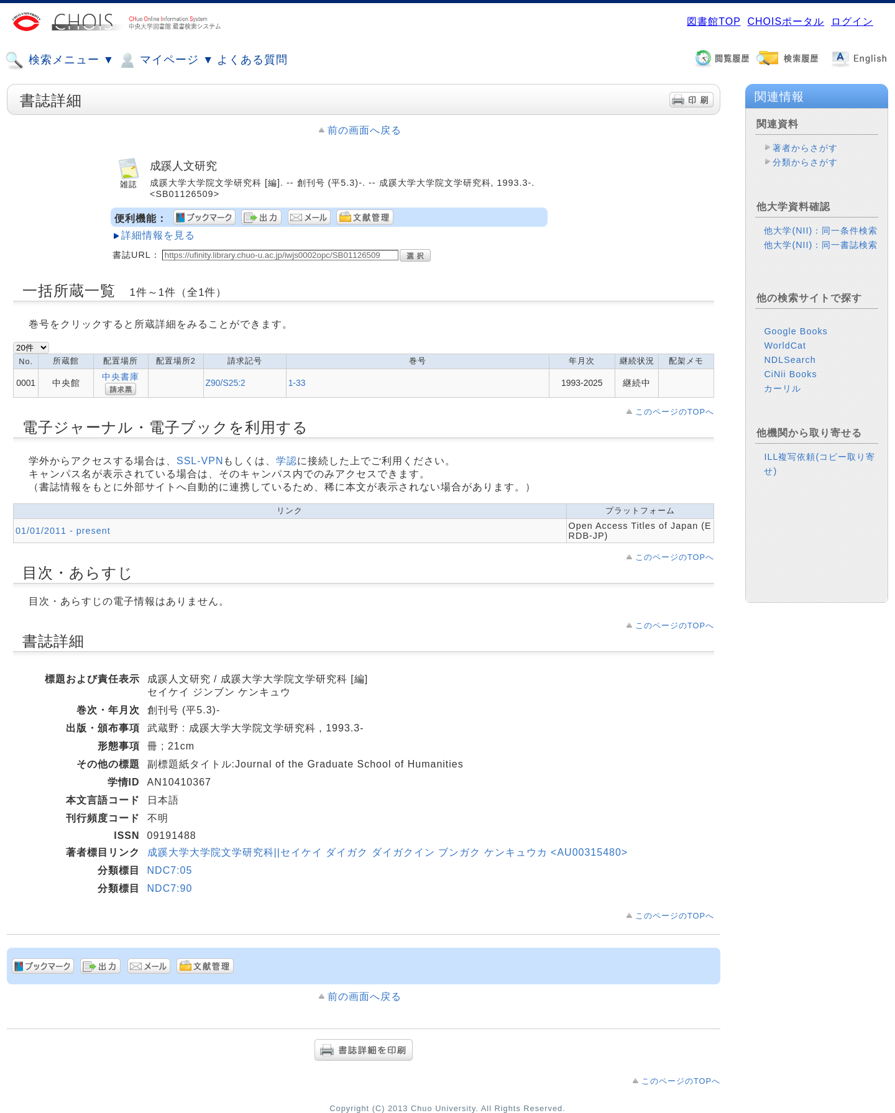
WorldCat (785, 345)
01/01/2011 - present (63, 531)
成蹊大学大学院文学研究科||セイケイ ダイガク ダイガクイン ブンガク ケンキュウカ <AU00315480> (387, 852)
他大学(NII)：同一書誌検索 (821, 245)
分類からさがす (805, 162)
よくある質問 (252, 59)
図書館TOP (713, 21)
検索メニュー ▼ (59, 60)
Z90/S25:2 (226, 383)
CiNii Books (790, 374)
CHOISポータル (785, 21)
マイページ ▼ (165, 60)
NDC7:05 (170, 870)
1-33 (297, 383)
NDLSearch (789, 360)
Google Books (795, 331)
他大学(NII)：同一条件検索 (821, 231)
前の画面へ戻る (365, 130)
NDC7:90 (170, 888)
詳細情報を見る (158, 235)
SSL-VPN (200, 461)
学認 (286, 461)
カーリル (782, 388)
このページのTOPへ (674, 411)
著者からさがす (805, 148)
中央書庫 (120, 377)
